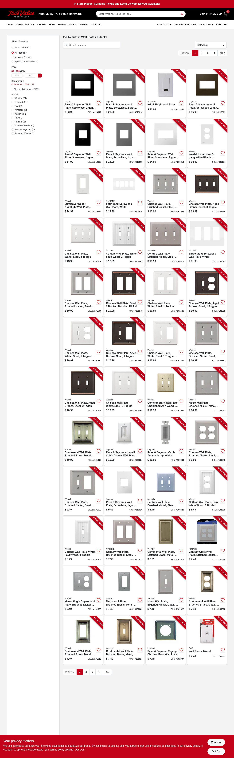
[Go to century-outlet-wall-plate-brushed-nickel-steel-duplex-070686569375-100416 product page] (207, 541)
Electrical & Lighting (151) (26, 89)
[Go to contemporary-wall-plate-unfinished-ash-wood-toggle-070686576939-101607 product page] (166, 391)
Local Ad (95, 24)
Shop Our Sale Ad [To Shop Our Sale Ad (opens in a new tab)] (185, 24)
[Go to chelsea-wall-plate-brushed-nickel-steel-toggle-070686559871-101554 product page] (166, 193)
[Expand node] (12, 89)
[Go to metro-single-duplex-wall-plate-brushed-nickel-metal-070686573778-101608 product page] (83, 590)
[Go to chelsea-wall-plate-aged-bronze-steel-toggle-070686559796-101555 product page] (207, 193)
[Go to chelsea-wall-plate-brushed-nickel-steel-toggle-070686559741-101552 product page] (207, 342)
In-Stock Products (23, 57)
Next (222, 53)
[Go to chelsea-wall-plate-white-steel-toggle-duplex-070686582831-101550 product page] (83, 342)
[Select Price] (40, 76)
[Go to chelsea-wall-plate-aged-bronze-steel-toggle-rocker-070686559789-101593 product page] (124, 342)
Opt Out (216, 751)
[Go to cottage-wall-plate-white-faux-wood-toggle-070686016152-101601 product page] (124, 242)
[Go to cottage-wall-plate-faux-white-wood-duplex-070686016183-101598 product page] (207, 491)
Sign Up (217, 14)
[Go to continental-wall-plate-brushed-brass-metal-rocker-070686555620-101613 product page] (83, 640)
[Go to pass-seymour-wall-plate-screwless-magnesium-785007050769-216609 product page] (124, 143)
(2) (21, 114)
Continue (216, 742)
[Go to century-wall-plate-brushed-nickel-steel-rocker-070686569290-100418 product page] (124, 541)
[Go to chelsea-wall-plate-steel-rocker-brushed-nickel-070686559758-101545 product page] (124, 292)
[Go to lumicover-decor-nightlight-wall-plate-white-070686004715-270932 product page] (83, 193)
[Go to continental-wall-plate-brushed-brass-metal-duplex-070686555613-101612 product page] (207, 590)
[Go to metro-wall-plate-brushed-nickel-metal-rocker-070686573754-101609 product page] (124, 590)
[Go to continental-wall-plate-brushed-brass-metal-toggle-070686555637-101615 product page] (83, 441)
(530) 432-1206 (164, 24)
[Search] (182, 13)
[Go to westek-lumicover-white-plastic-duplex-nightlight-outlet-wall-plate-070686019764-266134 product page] (207, 143)
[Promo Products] (13, 47)
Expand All (29, 84)
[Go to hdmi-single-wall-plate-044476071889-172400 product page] (166, 93)
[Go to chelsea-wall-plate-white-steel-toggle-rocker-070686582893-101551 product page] (166, 342)
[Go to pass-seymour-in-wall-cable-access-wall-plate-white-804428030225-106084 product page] (124, 441)
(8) (21, 110)
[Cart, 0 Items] (225, 14)
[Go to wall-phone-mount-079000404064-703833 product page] (207, 640)
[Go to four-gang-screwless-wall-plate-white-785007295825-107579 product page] (124, 193)
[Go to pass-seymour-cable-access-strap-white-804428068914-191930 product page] (166, 441)
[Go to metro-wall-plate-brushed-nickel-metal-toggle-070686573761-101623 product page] (207, 391)
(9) (18, 106)
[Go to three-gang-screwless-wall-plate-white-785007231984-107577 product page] (207, 242)
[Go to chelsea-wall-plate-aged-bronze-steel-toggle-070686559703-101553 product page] (83, 391)
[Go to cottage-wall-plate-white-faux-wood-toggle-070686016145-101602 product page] (83, 541)
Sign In (204, 14)
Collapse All (17, 84)
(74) (21, 98)
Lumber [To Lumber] (83, 24)
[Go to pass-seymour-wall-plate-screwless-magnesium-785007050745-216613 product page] (124, 93)
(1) (24, 125)
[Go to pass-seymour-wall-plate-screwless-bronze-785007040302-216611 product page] (207, 93)
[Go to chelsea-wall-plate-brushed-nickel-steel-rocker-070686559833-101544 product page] (83, 292)
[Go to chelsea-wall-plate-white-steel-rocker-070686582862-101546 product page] (166, 292)
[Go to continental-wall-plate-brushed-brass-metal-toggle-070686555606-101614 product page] (124, 640)
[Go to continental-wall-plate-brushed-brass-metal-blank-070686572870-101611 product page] (166, 541)
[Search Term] (141, 14)
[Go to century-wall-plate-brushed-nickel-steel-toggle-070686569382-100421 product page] (166, 242)
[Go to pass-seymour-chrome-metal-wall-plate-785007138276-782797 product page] (166, 640)
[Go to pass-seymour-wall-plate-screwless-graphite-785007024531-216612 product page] (83, 93)
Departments (24, 24)
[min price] (17, 76)
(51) (21, 102)
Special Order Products (26, 61)
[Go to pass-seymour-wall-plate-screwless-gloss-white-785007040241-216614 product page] (166, 143)
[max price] (30, 76)
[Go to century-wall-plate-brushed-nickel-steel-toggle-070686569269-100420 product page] (166, 491)
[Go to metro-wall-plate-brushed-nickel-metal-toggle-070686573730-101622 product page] (166, 590)
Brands (41, 24)
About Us (221, 24)
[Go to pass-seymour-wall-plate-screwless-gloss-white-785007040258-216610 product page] (124, 491)
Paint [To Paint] (52, 24)
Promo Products (23, 47)
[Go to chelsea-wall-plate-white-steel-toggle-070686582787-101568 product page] (124, 391)
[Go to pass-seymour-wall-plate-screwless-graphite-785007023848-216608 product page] (83, 143)
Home (10, 24)
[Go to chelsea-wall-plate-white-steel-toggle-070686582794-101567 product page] (83, 242)
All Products (21, 53)
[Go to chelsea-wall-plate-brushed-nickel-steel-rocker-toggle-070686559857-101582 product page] (83, 491)
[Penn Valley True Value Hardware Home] (21, 14)
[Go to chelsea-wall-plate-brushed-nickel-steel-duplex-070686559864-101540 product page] (207, 441)
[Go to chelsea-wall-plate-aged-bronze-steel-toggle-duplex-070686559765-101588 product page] (207, 292)
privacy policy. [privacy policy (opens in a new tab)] (192, 745)
